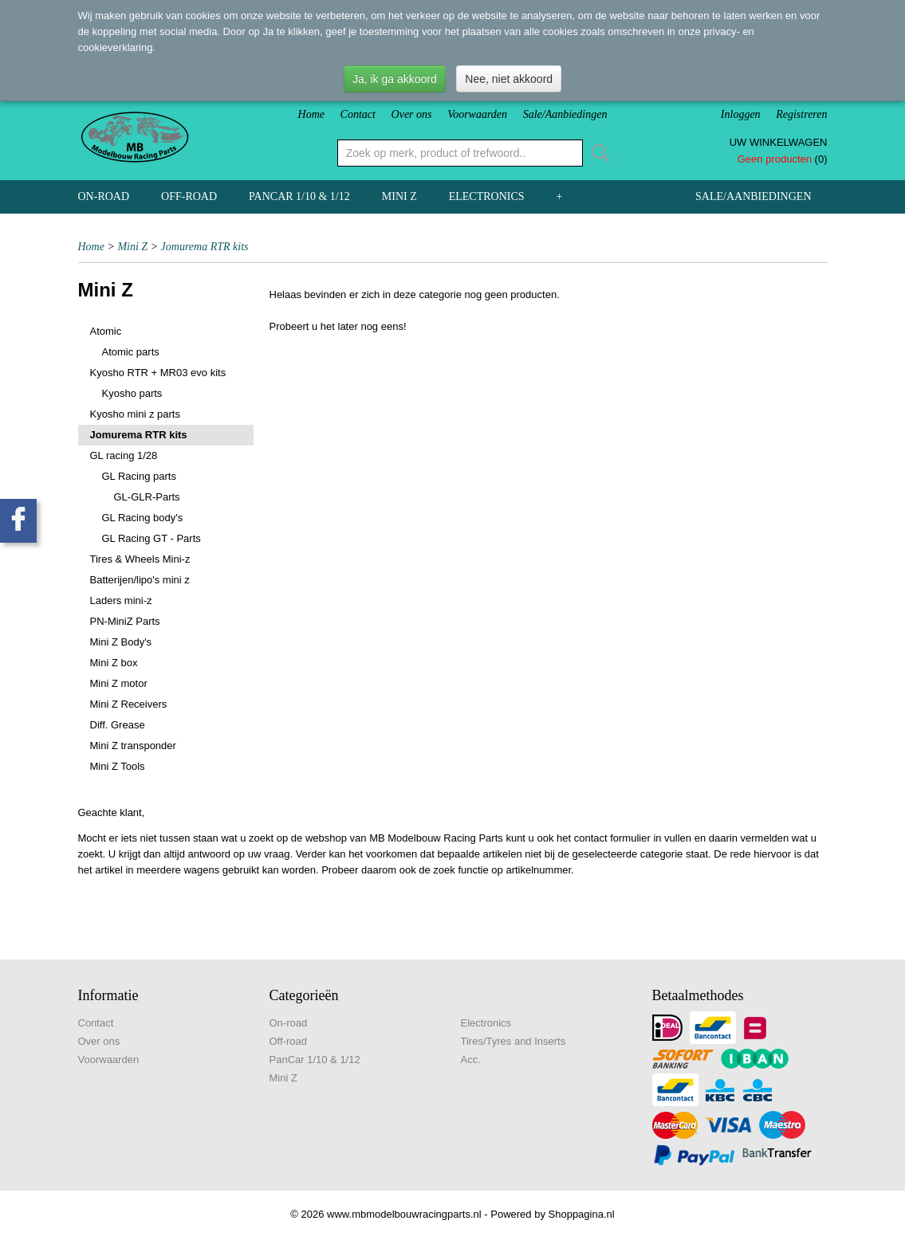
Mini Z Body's (121, 642)
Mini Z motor (119, 683)
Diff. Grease (117, 725)
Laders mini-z (121, 600)
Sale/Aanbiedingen (565, 114)
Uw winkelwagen (779, 142)
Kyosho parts (132, 393)
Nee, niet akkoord (509, 79)
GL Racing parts (139, 476)
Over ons (412, 114)
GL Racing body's (142, 518)
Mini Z (399, 196)
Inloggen (741, 114)
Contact (358, 114)
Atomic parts (130, 352)
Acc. (471, 1060)
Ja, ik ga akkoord (394, 79)
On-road (104, 196)
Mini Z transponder (133, 746)
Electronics (487, 196)
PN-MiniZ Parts (125, 621)
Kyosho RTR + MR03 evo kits (158, 373)
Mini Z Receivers (128, 704)
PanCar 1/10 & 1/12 (299, 196)
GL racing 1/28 (124, 455)
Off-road (189, 196)
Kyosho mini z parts (135, 414)
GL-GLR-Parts (147, 497)
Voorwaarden (477, 114)
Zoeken (597, 153)
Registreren (801, 114)
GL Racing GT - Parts (151, 538)
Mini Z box (114, 663)
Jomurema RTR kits (205, 247)
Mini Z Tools (117, 766)
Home (311, 114)
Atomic (106, 331)
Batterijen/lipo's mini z (140, 580)
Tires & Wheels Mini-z (140, 559)
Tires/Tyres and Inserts (513, 1041)
